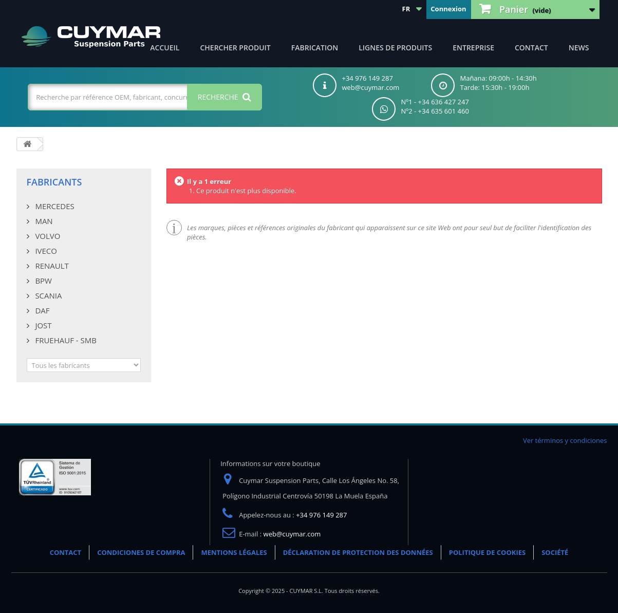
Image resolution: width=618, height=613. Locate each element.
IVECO (45, 251)
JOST (42, 325)
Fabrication (314, 47)
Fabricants (54, 182)
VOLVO (47, 236)
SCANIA (47, 295)
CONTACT (531, 47)
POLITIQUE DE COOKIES (487, 552)
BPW (42, 280)
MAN (43, 221)
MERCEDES (53, 206)
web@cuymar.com (292, 533)
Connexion (448, 8)
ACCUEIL (164, 47)
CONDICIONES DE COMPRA (141, 552)
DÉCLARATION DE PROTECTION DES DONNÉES (358, 552)
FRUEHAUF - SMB (65, 340)
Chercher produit (235, 47)
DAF (41, 310)
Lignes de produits (395, 47)
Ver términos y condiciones (565, 440)
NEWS (579, 47)
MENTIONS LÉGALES (234, 552)
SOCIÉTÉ (554, 552)
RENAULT (51, 266)
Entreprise (473, 47)
